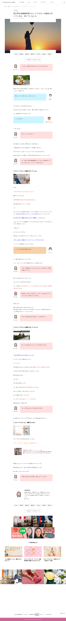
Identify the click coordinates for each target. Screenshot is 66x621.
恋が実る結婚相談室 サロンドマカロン (21, 614)
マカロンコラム (43, 2)
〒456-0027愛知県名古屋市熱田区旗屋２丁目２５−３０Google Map (36, 614)
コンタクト (52, 2)
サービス (35, 2)
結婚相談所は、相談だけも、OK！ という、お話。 (33, 450)
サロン (29, 2)
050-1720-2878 (48, 614)
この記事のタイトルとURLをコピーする (33, 59)
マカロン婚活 (21, 2)
